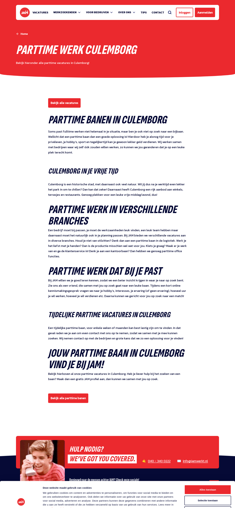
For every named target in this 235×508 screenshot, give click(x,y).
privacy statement (60, 484)
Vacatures (40, 12)
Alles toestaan (207, 465)
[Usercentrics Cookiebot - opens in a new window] (21, 501)
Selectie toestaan (208, 476)
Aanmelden (205, 12)
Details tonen (176, 501)
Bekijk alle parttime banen (68, 398)
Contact (158, 12)
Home (24, 34)
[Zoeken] (170, 12)
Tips (144, 12)
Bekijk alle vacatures (64, 103)
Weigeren (207, 486)
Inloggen (184, 12)
